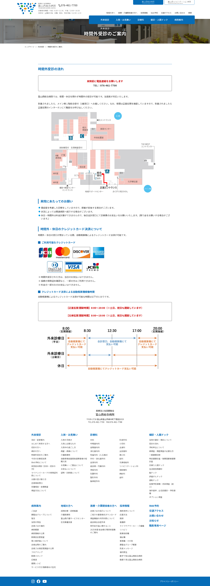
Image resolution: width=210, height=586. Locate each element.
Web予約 (154, 13)
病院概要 (35, 529)
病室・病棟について (69, 451)
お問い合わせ (180, 13)
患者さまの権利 (37, 526)
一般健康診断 (154, 455)
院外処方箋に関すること (100, 526)
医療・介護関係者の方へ (127, 13)
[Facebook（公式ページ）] (38, 581)
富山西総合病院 (105, 412)
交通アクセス (166, 13)
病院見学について (127, 511)
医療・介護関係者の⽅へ (103, 505)
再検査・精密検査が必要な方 (161, 451)
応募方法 (123, 514)
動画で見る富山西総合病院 (131, 559)
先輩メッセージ (126, 548)
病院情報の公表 (37, 533)
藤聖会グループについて (41, 514)
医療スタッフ (37, 556)
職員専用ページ (157, 525)
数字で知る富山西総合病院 (131, 556)
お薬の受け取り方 (38, 479)
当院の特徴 (36, 522)
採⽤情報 (124, 505)
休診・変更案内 (37, 439)
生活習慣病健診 (155, 469)
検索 (190, 13)
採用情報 (144, 13)
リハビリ (123, 529)
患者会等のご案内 (38, 544)
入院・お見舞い (123, 19)
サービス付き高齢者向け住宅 (43, 567)
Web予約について (38, 462)
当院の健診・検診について (160, 439)
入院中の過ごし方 (68, 447)
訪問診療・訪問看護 (69, 511)
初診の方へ (36, 447)
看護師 (122, 522)
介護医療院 (65, 455)
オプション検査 (155, 497)
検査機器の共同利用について (102, 518)
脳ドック (153, 472)
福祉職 (122, 537)
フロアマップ (37, 552)
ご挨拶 (34, 511)
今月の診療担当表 (38, 458)
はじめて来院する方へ (40, 443)
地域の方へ (110, 13)
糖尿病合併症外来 (97, 522)
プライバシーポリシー (169, 581)
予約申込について (156, 447)
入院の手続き (66, 439)
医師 (121, 518)
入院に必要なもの (68, 443)
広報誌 (34, 559)
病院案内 (179, 19)
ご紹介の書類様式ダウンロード (103, 514)
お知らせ (154, 520)
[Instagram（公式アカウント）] (33, 581)
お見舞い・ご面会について (72, 465)
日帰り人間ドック (156, 465)
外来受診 (105, 19)
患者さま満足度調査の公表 (42, 548)
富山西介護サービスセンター (73, 518)
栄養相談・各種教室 (39, 486)
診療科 (141, 19)
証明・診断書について (70, 472)
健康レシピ (36, 563)
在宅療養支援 (66, 522)
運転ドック (154, 480)
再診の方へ (36, 451)
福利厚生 (123, 552)
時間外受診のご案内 (39, 455)
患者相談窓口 (37, 483)
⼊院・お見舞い (69, 434)
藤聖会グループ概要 (128, 544)
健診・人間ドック (159, 19)
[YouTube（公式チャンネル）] (44, 581)
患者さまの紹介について (100, 511)
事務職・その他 (126, 541)
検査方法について (38, 490)
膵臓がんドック (155, 476)
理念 (33, 518)
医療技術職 (124, 533)
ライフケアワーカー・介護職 (132, 526)
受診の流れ (154, 443)
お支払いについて (68, 469)
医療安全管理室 (37, 537)
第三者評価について (39, 541)
